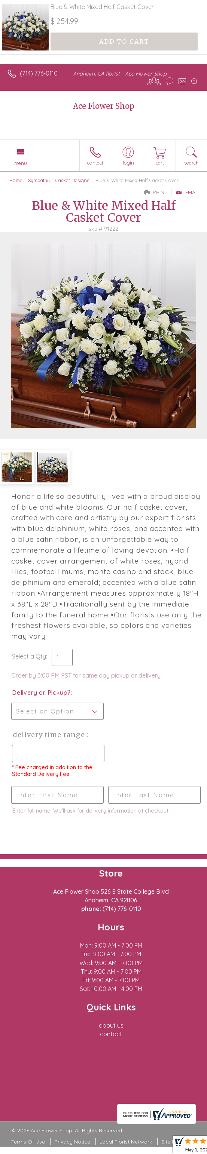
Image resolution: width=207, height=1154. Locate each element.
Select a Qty (29, 656)
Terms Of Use (28, 1141)
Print (156, 192)
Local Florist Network (126, 1141)
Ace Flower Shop (103, 106)
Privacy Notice (72, 1141)
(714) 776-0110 (39, 73)
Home (15, 180)
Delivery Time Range (49, 734)
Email (187, 192)
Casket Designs (72, 180)
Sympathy (39, 180)
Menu (20, 163)
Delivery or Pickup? (41, 692)
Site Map (172, 1141)
